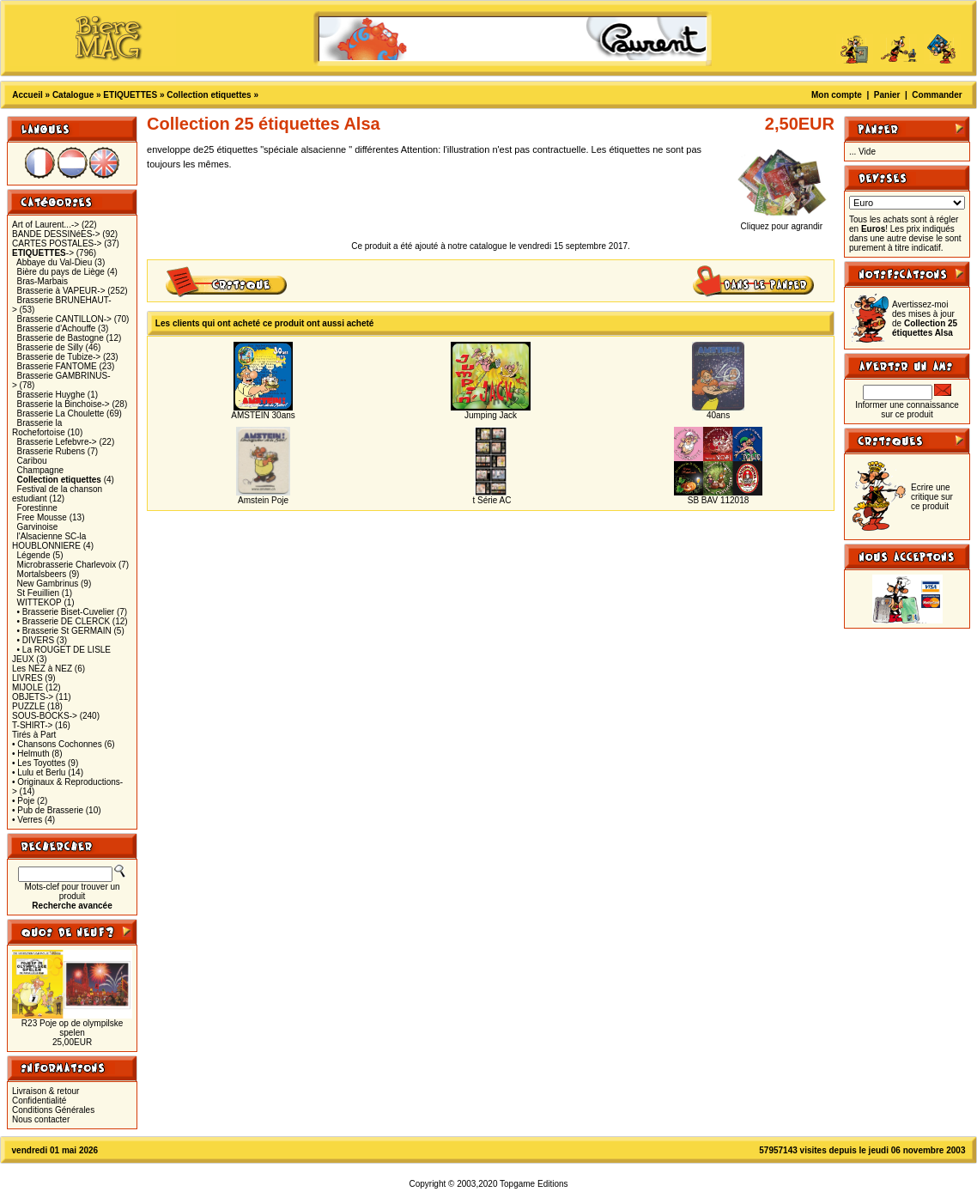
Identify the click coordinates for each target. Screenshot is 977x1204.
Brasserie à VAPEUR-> (61, 290)
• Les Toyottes (38, 763)
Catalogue (73, 95)
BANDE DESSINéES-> (56, 234)
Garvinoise (37, 527)
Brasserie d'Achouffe (56, 328)
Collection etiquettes (209, 95)
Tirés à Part (34, 734)
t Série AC (491, 500)
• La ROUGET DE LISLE (64, 649)
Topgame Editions (534, 1184)
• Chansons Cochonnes (57, 744)
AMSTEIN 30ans (262, 415)
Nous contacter (41, 1119)
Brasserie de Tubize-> (59, 357)
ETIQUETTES (130, 95)
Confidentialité (39, 1100)
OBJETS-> (32, 697)
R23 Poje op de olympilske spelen (72, 1028)
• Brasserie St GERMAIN (64, 630)
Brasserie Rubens (51, 451)
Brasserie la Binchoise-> (63, 404)
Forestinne (37, 508)
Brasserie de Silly (50, 347)
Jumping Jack (490, 415)
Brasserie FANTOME (57, 366)
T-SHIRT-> (32, 725)
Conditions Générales (53, 1110)
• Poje (23, 801)
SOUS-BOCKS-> (44, 716)
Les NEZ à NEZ (42, 668)
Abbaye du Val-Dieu (54, 262)
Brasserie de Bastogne (60, 338)
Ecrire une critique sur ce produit (932, 497)
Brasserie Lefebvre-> (57, 442)
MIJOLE (27, 687)
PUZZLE (28, 706)
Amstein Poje (263, 500)
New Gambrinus (48, 583)
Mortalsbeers (42, 574)
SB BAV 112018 (718, 500)
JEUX (23, 659)
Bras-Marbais (42, 281)
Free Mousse (42, 517)
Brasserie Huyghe (51, 394)
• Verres (27, 819)
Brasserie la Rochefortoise (38, 427)
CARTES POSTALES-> (56, 243)
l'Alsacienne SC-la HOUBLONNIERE (49, 541)
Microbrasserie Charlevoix (67, 564)
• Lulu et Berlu (38, 772)
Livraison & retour (45, 1091)
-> (43, 253)
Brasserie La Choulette (61, 413)
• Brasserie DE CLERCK (64, 621)
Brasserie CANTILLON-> (64, 319)
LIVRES (27, 678)
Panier (887, 95)
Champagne (40, 470)
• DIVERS (36, 640)
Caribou (32, 460)
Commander (937, 95)
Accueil (27, 95)
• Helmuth (31, 753)
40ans (718, 415)
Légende (34, 555)
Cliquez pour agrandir (781, 222)
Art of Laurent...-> (45, 224)
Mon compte (836, 95)
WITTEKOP (39, 602)
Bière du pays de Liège (61, 272)
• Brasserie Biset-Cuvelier (66, 612)
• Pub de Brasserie (47, 810)
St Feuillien (38, 593)
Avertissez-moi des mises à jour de (924, 318)
